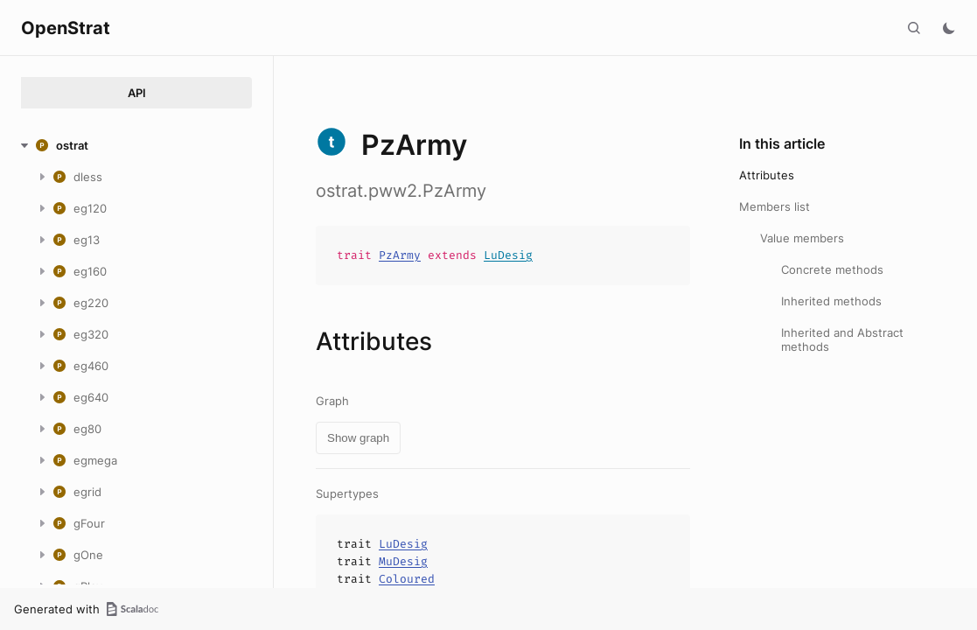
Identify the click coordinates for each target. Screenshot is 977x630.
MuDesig (403, 561)
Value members (802, 238)
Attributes (766, 175)
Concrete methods (832, 269)
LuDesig (508, 255)
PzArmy (400, 255)
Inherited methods (831, 301)
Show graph (358, 437)
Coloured (407, 578)
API (137, 93)
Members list (774, 207)
